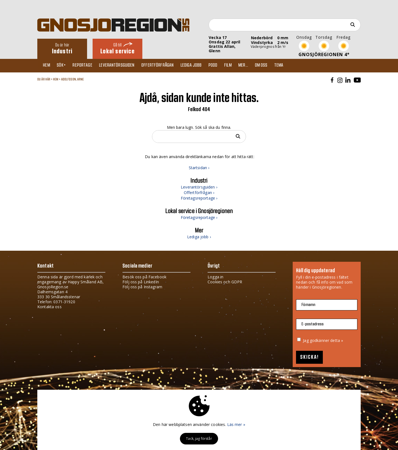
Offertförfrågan (164, 65)
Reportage (86, 65)
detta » (336, 340)
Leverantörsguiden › (199, 187)
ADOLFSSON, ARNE (72, 79)
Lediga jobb (198, 65)
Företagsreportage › (199, 198)
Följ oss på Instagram (142, 286)
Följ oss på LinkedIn (140, 281)
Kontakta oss (49, 306)
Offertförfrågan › (199, 192)
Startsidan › (199, 167)
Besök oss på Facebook (144, 276)
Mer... (255, 65)
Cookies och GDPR (225, 281)
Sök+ (64, 65)
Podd (221, 65)
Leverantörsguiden (122, 65)
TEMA (293, 65)
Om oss (274, 65)
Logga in (215, 276)
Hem (47, 65)
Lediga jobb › (199, 236)
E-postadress (313, 324)
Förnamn (308, 305)
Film (238, 65)
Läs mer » (236, 424)
